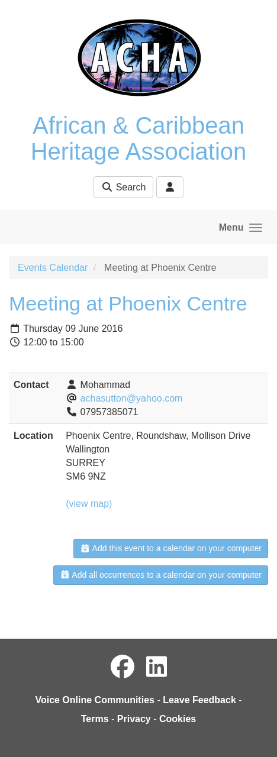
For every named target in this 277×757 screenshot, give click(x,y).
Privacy (134, 719)
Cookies (177, 719)
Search (123, 187)
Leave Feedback (199, 700)
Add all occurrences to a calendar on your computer (161, 575)
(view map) (89, 504)
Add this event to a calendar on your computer (171, 548)
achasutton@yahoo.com (131, 398)
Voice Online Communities (94, 700)
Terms (95, 719)
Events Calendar (53, 268)
